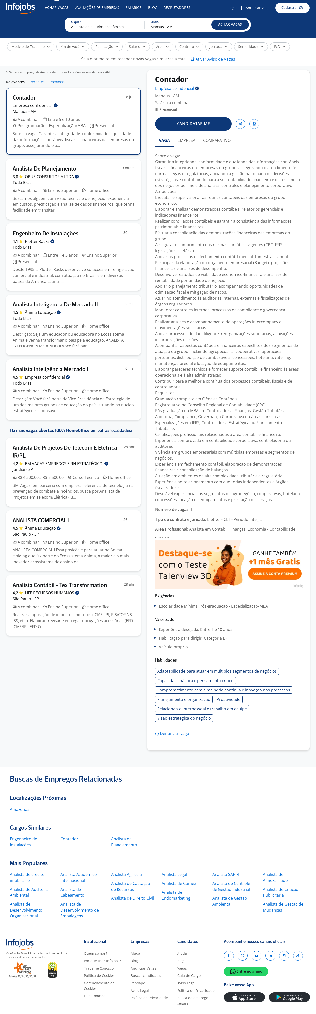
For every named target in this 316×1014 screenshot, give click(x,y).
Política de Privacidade (149, 997)
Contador (69, 839)
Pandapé (138, 983)
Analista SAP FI (225, 874)
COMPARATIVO (217, 140)
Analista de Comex (179, 883)
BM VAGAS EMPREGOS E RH (66, 463)
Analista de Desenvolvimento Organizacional (26, 910)
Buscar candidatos (146, 975)
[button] (230, 25)
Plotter (39, 241)
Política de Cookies (99, 975)
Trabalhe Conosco (99, 968)
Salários (134, 7)
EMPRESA (186, 140)
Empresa (177, 89)
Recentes (37, 82)
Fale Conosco (94, 996)
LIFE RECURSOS (52, 593)
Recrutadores (177, 7)
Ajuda (135, 953)
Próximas (57, 82)
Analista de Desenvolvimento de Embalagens (79, 910)
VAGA (164, 140)
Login (233, 7)
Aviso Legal (140, 990)
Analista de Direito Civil (132, 898)
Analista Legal (174, 874)
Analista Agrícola (126, 874)
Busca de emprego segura (192, 1000)
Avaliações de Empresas (97, 7)
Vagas (182, 968)
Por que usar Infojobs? (102, 960)
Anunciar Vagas (258, 7)
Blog (152, 7)
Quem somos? (95, 953)
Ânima (43, 312)
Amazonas (19, 809)
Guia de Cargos (189, 975)
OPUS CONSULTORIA (52, 176)
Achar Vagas (57, 7)
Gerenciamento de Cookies (99, 986)
